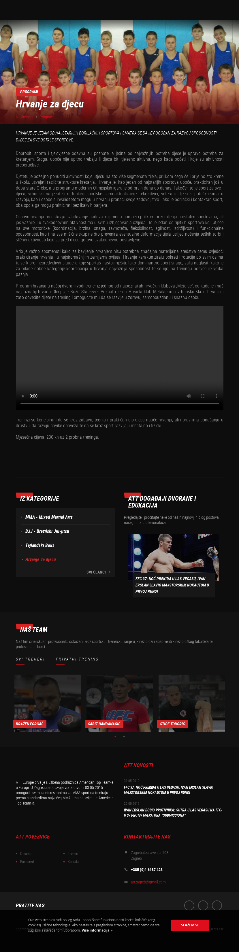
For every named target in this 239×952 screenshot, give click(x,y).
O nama (25, 853)
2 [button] (124, 736)
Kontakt (73, 862)
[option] (48, 703)
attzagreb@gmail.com (148, 882)
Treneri (73, 853)
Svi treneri (30, 659)
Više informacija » (96, 930)
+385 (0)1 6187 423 (147, 869)
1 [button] (115, 736)
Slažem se (190, 925)
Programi (46, 117)
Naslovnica (24, 117)
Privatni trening (77, 659)
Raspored (27, 862)
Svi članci (96, 572)
